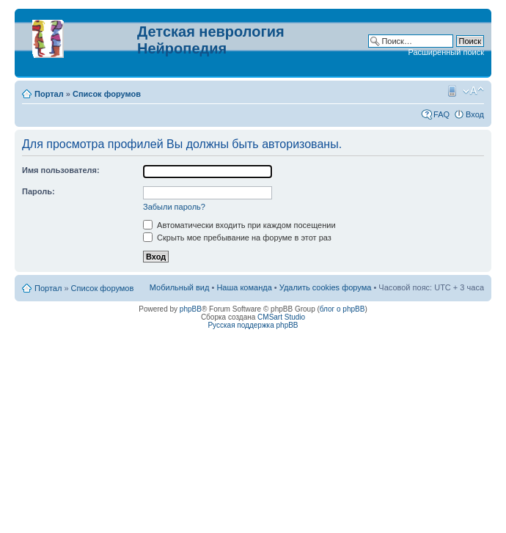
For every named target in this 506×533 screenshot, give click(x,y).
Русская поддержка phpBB (253, 325)
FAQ (441, 114)
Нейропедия (182, 48)
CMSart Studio (281, 317)
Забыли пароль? (174, 206)
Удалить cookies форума (325, 287)
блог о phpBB (342, 309)
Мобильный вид (451, 91)
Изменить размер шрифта (473, 91)
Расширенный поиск (446, 52)
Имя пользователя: (61, 170)
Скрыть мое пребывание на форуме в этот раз (237, 237)
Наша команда (243, 287)
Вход (475, 114)
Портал (49, 93)
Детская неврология (211, 31)
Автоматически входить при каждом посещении (239, 225)
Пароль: (38, 191)
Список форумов (107, 93)
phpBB (191, 309)
